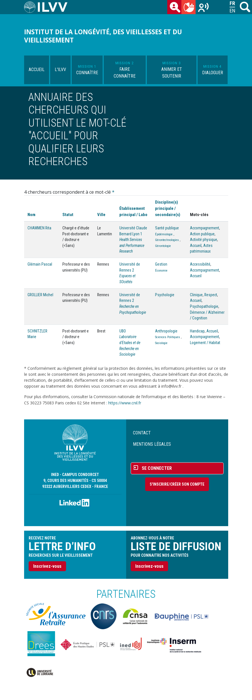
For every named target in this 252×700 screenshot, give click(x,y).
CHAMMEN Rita (39, 228)
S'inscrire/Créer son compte (177, 484)
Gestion (161, 264)
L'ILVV (60, 69)
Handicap (197, 331)
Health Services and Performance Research (131, 245)
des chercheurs (175, 8)
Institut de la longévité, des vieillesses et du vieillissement (103, 35)
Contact (142, 433)
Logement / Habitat (205, 342)
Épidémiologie (164, 234)
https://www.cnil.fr (124, 403)
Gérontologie (163, 246)
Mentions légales (152, 444)
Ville (101, 214)
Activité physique (203, 239)
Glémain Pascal (39, 264)
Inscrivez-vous (47, 566)
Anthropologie (166, 331)
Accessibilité (200, 264)
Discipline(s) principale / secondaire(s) (167, 208)
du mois (190, 8)
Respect (210, 295)
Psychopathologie (204, 306)
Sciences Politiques (167, 337)
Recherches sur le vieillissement (204, 8)
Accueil (37, 69)
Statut (67, 214)
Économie (161, 270)
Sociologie (161, 343)
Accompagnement (204, 228)
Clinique (196, 295)
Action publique (202, 234)
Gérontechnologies (167, 240)
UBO (122, 331)
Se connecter (157, 468)
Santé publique (167, 228)
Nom (31, 214)
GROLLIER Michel (40, 295)
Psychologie (164, 295)
